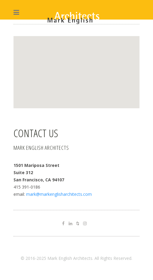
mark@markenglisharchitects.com (59, 194)
